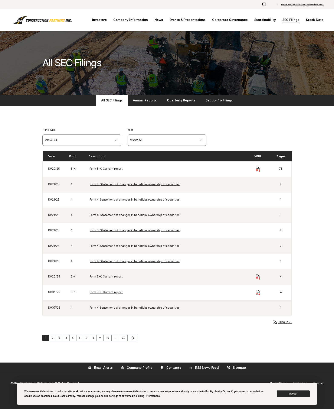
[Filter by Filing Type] (81, 140)
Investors (99, 20)
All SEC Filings (112, 100)
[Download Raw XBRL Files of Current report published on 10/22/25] (258, 169)
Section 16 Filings (219, 100)
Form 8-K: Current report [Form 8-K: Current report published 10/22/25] (106, 168)
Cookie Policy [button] (67, 396)
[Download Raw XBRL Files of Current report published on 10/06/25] (258, 292)
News (158, 20)
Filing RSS (282, 322)
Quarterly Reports (181, 100)
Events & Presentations (188, 20)
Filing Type (49, 129)
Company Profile (136, 368)
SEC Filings (290, 20)
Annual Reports (145, 100)
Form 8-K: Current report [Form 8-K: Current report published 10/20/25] (106, 276)
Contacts (170, 368)
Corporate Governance (230, 20)
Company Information (130, 20)
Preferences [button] (153, 396)
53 (124, 337)
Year (130, 129)
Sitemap (236, 368)
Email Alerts (100, 368)
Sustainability (265, 20)
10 (108, 337)
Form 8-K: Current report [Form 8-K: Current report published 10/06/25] (106, 292)
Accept (293, 393)
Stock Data (315, 20)
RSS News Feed (204, 368)
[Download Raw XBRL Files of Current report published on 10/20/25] (258, 277)
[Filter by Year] (167, 140)
